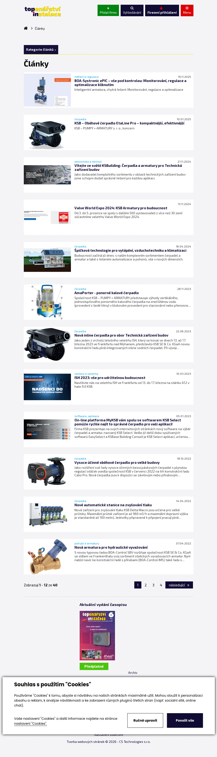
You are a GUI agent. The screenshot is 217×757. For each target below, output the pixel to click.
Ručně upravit (145, 720)
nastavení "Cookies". (30, 723)
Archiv (132, 673)
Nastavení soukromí (108, 734)
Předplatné (94, 666)
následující (179, 585)
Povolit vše (185, 720)
